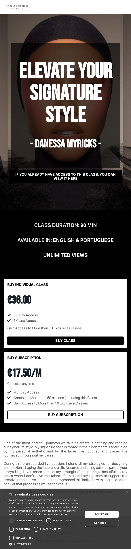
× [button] (127, 492)
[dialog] (65, 519)
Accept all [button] (102, 514)
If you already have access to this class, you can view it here (65, 176)
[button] (45, 544)
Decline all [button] (101, 523)
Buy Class (65, 340)
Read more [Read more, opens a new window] (60, 514)
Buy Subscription (65, 415)
